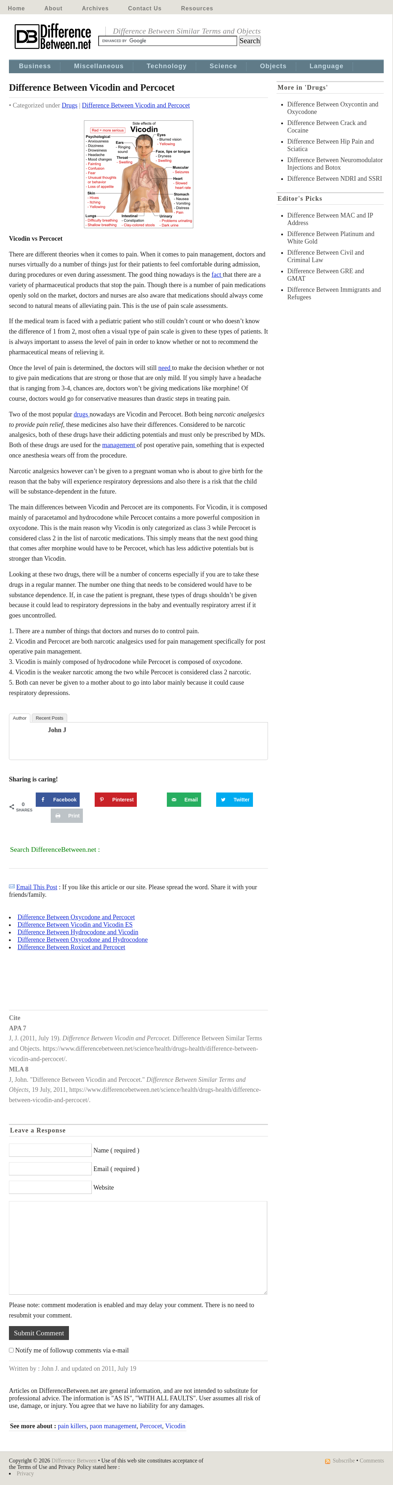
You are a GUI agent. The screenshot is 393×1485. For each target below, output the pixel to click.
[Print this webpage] (67, 816)
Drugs (70, 105)
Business (35, 66)
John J (57, 730)
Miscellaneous (99, 66)
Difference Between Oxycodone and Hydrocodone (83, 939)
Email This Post (37, 887)
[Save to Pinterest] (116, 799)
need (165, 367)
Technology (167, 66)
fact (217, 274)
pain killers (72, 1426)
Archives (95, 8)
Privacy (25, 1473)
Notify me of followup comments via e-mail (72, 1350)
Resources (197, 8)
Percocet (151, 1426)
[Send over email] (184, 799)
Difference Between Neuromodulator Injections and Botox (335, 163)
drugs (82, 414)
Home (16, 8)
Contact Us (145, 8)
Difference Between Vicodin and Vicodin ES (75, 924)
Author (19, 718)
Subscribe (344, 1461)
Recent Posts (49, 718)
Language (327, 66)
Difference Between (73, 1461)
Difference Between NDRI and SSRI (334, 178)
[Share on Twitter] (234, 799)
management (119, 445)
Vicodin (175, 1426)
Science (223, 66)
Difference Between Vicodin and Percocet (136, 105)
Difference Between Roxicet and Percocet (71, 947)
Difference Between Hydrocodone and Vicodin (78, 932)
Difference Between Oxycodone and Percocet (76, 917)
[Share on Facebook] (58, 799)
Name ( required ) (116, 1150)
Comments (372, 1461)
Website (103, 1187)
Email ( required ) (116, 1168)
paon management (113, 1426)
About (53, 8)
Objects (273, 66)
